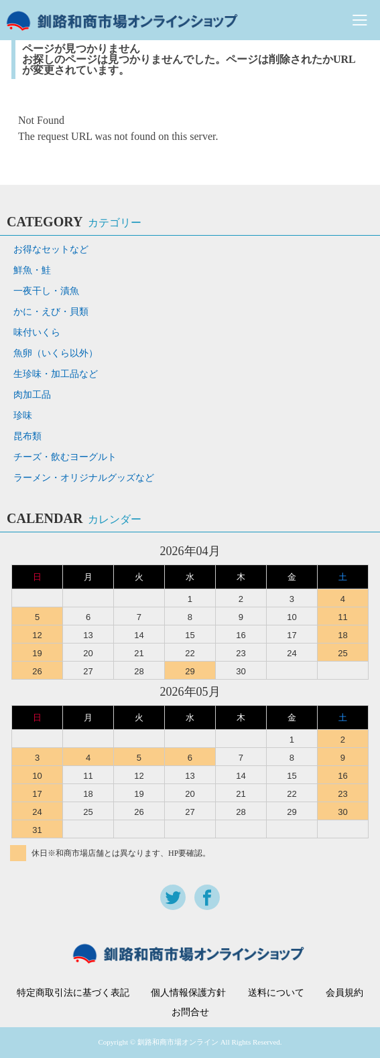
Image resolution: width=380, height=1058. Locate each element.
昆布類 (27, 436)
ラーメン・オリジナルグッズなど (83, 478)
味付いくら (36, 332)
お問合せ (190, 1012)
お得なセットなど (50, 249)
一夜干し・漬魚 (46, 291)
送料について (276, 993)
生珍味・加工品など (55, 374)
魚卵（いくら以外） (55, 353)
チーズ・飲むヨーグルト (65, 457)
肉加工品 (32, 395)
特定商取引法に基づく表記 (73, 993)
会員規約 (344, 993)
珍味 (22, 415)
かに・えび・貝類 (50, 312)
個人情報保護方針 (188, 993)
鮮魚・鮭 (32, 270)
